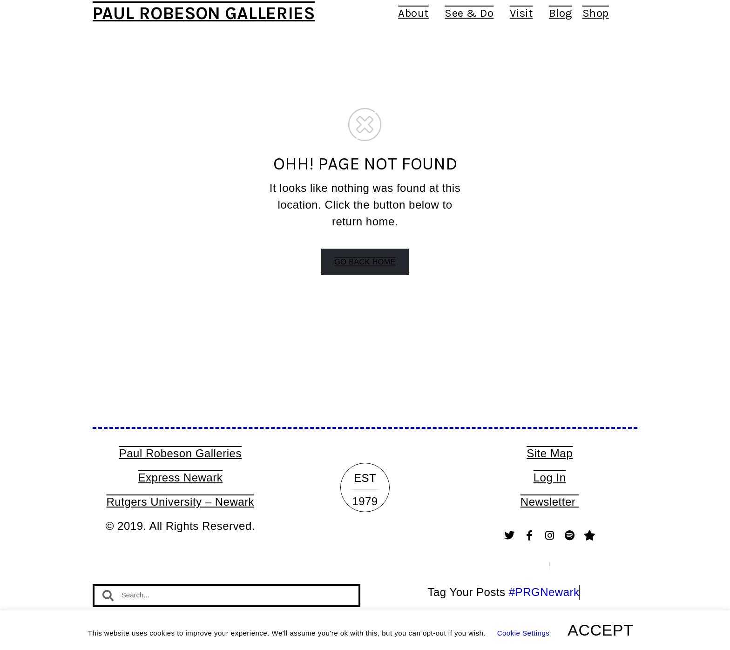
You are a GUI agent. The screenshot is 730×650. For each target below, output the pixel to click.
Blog (560, 13)
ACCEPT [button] (600, 630)
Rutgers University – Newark (181, 501)
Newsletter (549, 501)
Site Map (550, 453)
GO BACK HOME (364, 262)
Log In (550, 477)
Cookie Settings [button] (523, 633)
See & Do (472, 13)
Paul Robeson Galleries (204, 13)
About (416, 13)
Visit (524, 13)
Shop (595, 13)
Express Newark (180, 477)
